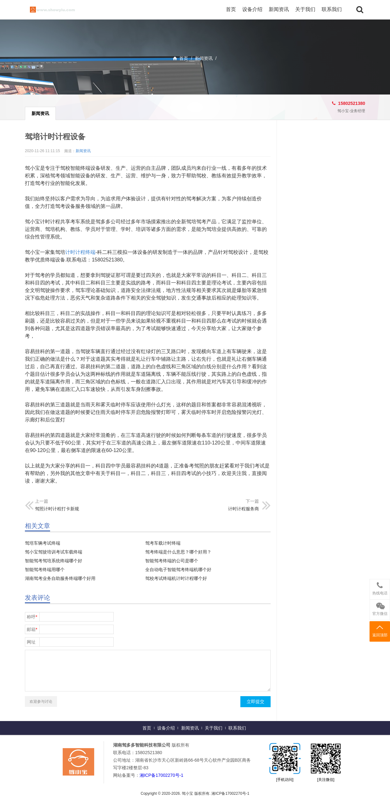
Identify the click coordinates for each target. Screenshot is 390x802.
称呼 (32, 616)
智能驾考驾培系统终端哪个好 (53, 560)
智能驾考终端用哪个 (45, 569)
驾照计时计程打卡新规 (57, 508)
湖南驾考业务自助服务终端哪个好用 (60, 578)
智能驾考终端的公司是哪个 (171, 560)
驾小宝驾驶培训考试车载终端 (53, 551)
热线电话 (380, 587)
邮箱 (32, 629)
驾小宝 (59, 9)
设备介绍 (252, 9)
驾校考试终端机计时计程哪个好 (176, 578)
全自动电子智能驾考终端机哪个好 (178, 569)
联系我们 (332, 9)
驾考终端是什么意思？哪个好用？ (178, 551)
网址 (31, 641)
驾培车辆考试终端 (42, 543)
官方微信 (380, 608)
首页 (231, 9)
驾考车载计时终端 (163, 543)
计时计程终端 (80, 252)
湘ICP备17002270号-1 (162, 775)
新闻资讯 (279, 9)
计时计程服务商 (243, 508)
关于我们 (305, 9)
